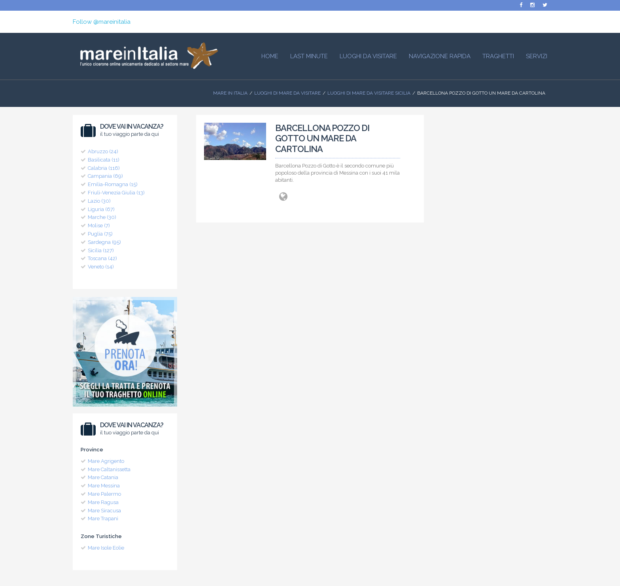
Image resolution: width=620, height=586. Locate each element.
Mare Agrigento (106, 461)
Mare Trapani (103, 518)
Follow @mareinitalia (101, 21)
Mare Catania (103, 477)
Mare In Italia (230, 93)
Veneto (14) (101, 267)
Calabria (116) (104, 168)
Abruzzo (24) (103, 151)
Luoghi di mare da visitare (287, 93)
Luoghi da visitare (368, 56)
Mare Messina (104, 486)
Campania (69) (105, 176)
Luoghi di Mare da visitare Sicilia (368, 93)
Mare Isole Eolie (106, 548)
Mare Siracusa (104, 511)
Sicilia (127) (101, 250)
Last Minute (309, 56)
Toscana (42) (102, 258)
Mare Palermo (104, 494)
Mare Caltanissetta (109, 469)
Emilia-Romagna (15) (113, 184)
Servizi (536, 56)
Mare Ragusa (103, 502)
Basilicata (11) (103, 160)
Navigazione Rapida (440, 56)
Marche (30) (102, 217)
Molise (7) (99, 225)
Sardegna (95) (104, 242)
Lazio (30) (99, 201)
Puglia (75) (100, 234)
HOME (269, 56)
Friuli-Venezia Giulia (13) (116, 193)
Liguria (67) (101, 209)
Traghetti (498, 56)
